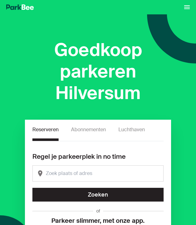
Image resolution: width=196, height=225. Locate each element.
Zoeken (98, 194)
